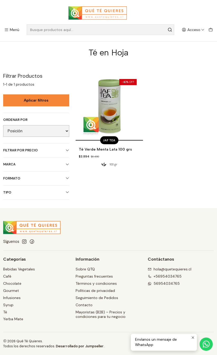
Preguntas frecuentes (94, 276)
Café (7, 276)
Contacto (84, 304)
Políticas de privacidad (95, 290)
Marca (36, 164)
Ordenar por (15, 120)
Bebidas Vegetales (19, 269)
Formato (36, 178)
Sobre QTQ (85, 269)
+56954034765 (165, 276)
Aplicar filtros (36, 100)
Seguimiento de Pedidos (97, 297)
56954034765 (164, 283)
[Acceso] (193, 30)
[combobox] (100, 29)
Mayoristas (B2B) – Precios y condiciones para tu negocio (101, 314)
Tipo (36, 192)
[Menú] (11, 30)
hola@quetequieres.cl (169, 269)
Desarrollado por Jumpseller (80, 346)
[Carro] (210, 30)
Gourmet (11, 290)
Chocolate (12, 283)
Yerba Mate (13, 319)
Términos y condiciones (96, 283)
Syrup (8, 304)
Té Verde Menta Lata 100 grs (103, 149)
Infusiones (12, 297)
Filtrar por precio (36, 150)
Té (5, 311)
